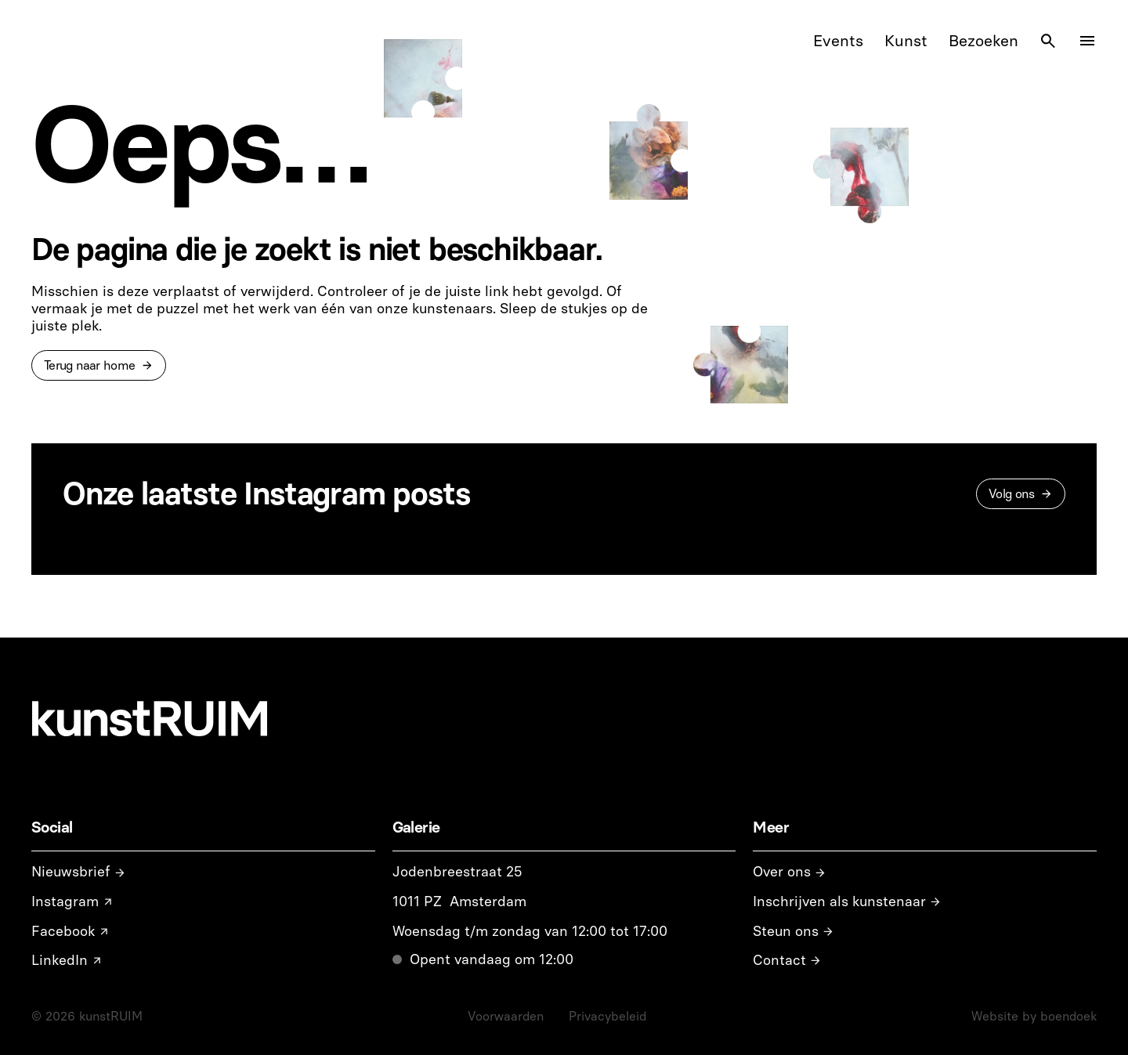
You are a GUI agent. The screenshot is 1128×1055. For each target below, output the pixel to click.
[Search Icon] (1048, 40)
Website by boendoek (1034, 1016)
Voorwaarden (506, 1016)
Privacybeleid (607, 1016)
